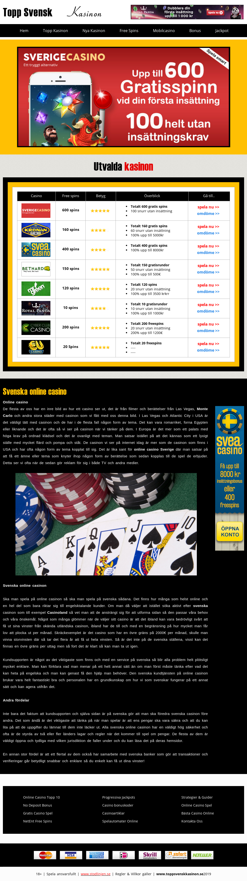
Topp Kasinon (55, 30)
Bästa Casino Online (197, 813)
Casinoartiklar (113, 813)
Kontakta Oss (192, 821)
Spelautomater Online (120, 821)
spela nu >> (208, 207)
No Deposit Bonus (37, 805)
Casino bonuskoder (117, 805)
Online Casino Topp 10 (41, 797)
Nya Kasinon (93, 30)
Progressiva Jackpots (118, 797)
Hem (24, 30)
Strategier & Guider (197, 797)
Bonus (195, 30)
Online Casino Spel (196, 805)
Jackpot (222, 30)
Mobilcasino (164, 30)
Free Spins (129, 30)
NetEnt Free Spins (37, 821)
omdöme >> (208, 213)
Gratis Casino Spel (38, 813)
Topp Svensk (53, 11)
